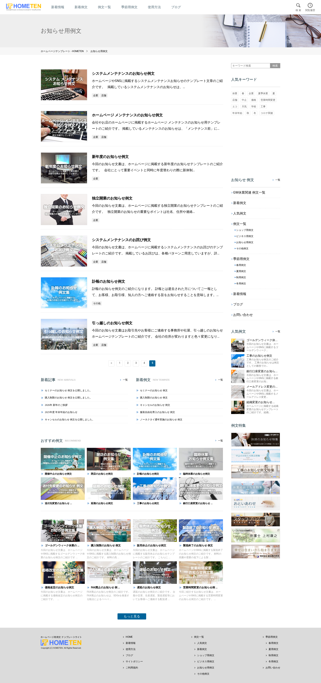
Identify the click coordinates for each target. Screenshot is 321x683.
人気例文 (202, 643)
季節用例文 (272, 636)
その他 (97, 303)
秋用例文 (273, 655)
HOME (129, 636)
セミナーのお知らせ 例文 (154, 390)
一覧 (125, 379)
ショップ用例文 (205, 655)
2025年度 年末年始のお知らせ (61, 412)
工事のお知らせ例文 (259, 355)
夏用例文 (273, 649)
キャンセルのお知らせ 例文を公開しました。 (70, 419)
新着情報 (131, 643)
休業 (234, 93)
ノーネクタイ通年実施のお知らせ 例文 (161, 419)
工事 (263, 106)
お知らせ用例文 (205, 667)
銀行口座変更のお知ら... (262, 371)
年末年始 (237, 113)
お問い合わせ (273, 667)
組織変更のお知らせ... (260, 402)
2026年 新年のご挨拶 (56, 405)
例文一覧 (199, 636)
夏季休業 (263, 93)
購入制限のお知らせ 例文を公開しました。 (68, 397)
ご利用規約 (132, 667)
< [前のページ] (111, 363)
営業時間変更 (268, 100)
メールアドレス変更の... (262, 386)
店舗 (103, 95)
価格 (253, 100)
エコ (234, 106)
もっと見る (132, 616)
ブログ (129, 655)
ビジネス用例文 (205, 661)
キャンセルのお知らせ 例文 (155, 405)
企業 (95, 95)
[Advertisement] (255, 146)
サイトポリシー (134, 661)
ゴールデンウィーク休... (262, 340)
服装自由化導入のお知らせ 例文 (157, 412)
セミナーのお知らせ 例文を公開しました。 (68, 390)
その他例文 (203, 673)
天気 (244, 106)
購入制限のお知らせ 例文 (154, 397)
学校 (253, 106)
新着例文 (202, 649)
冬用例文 (273, 661)
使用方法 (131, 649)
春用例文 (273, 643)
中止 (244, 100)
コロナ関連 (267, 113)
